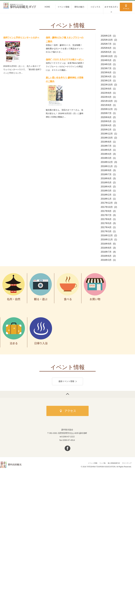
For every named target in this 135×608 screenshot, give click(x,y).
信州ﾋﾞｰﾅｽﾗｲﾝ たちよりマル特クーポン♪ (65, 59)
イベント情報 (90, 464)
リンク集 (100, 464)
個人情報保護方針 (112, 464)
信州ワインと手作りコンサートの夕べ (21, 37)
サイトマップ (126, 464)
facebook (67, 449)
